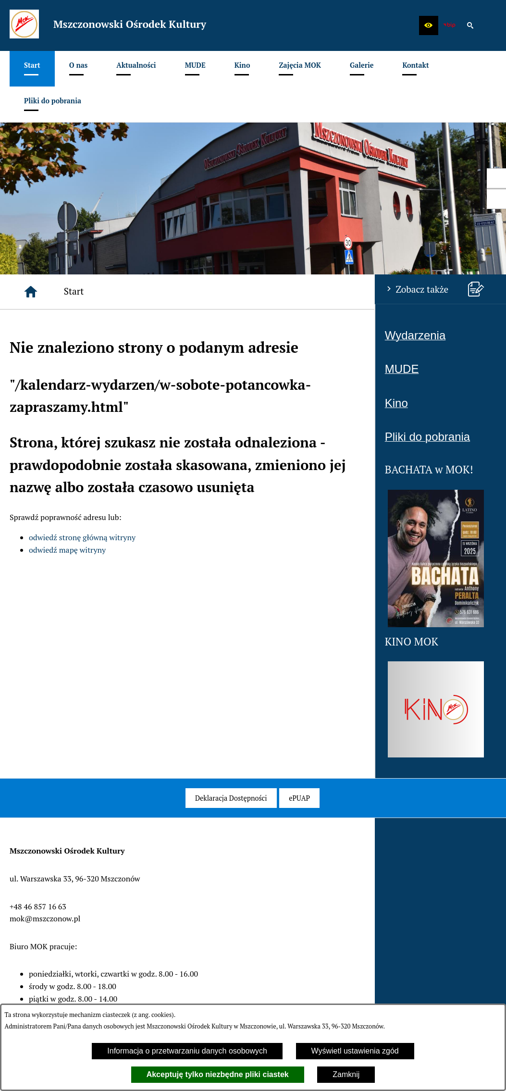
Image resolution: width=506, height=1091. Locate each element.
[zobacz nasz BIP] (449, 25)
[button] (428, 25)
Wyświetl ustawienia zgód (355, 1051)
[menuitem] (32, 69)
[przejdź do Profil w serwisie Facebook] (496, 178)
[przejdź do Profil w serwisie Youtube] (496, 199)
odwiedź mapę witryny (67, 550)
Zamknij (346, 1074)
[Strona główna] (31, 291)
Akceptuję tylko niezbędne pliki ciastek (218, 1074)
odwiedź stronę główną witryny (82, 537)
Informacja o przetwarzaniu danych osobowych (187, 1051)
